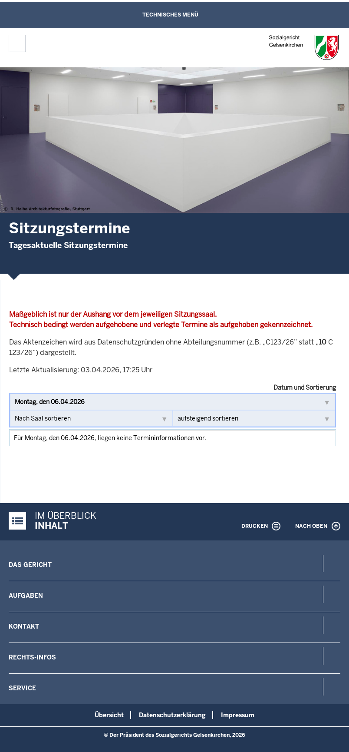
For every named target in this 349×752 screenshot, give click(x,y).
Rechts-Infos (32, 657)
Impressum (237, 715)
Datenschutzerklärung (172, 715)
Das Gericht (30, 565)
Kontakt (24, 626)
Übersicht (109, 715)
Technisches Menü (170, 14)
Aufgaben (26, 596)
